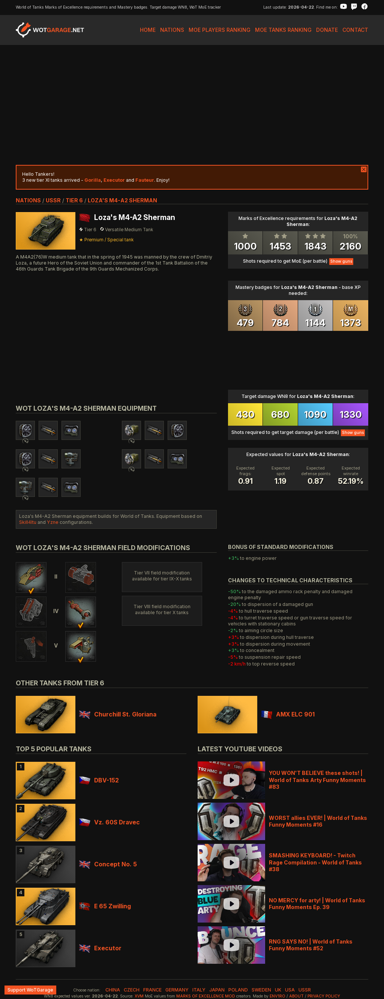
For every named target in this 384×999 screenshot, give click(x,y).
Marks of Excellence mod (205, 996)
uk (278, 990)
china (112, 990)
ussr (53, 200)
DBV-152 (99, 780)
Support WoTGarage (30, 990)
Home (148, 30)
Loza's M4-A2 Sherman (122, 200)
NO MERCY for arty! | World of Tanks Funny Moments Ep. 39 (317, 903)
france (152, 990)
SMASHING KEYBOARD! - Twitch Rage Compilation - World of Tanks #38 (315, 862)
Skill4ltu (27, 522)
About (296, 996)
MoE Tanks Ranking (283, 30)
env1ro (277, 996)
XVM (139, 996)
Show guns (341, 261)
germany (177, 990)
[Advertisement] (192, 104)
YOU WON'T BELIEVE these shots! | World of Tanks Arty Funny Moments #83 (317, 780)
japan (217, 990)
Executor (100, 948)
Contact (355, 30)
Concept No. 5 (108, 864)
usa (290, 990)
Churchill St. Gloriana (117, 714)
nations (28, 200)
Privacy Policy (324, 996)
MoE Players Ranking (219, 30)
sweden (261, 990)
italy (199, 990)
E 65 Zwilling (105, 906)
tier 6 (74, 200)
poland (238, 990)
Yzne (52, 522)
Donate (327, 30)
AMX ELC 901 (288, 714)
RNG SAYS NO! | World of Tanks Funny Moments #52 (310, 944)
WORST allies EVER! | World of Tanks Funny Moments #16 (318, 821)
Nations (172, 30)
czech (132, 990)
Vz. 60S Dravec (109, 822)
